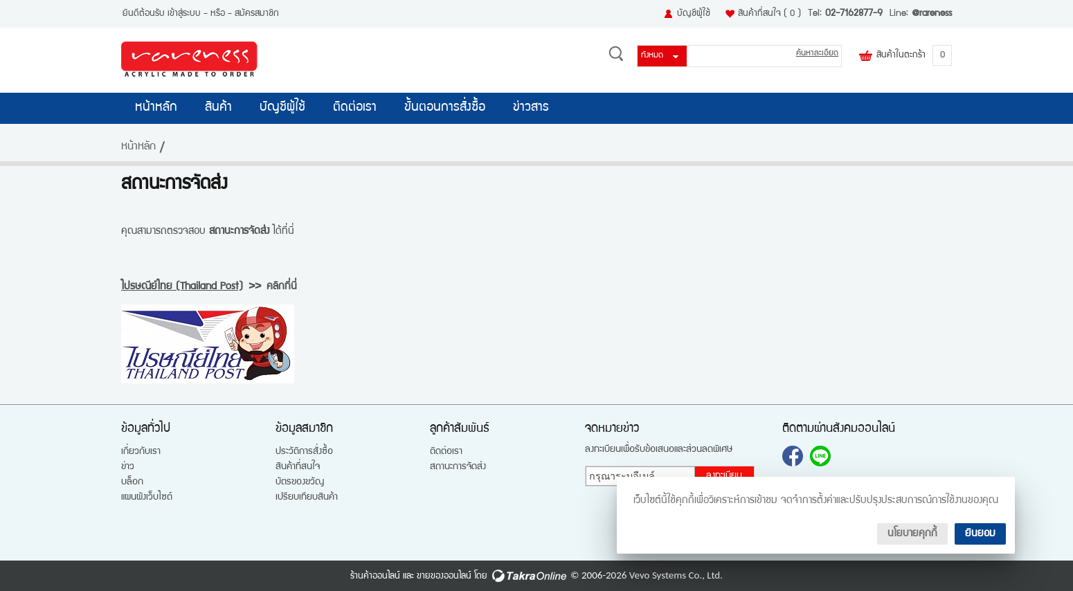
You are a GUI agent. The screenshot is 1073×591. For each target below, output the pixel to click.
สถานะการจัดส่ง (458, 467)
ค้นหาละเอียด (817, 53)
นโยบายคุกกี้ (912, 533)
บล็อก (132, 482)
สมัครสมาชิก (257, 14)
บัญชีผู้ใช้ (693, 14)
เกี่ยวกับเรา (141, 452)
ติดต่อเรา (355, 107)
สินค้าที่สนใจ (769, 14)
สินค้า (218, 107)
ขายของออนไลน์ (444, 576)
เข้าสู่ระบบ (184, 14)
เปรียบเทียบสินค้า (307, 497)
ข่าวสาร (531, 107)
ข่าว (127, 467)
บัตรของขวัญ (300, 482)
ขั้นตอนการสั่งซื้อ (444, 107)
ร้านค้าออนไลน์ (375, 576)
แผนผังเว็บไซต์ (146, 497)
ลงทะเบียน (724, 476)
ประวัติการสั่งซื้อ (304, 452)
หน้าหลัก (156, 107)
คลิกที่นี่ (282, 286)
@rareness (932, 14)
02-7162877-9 (854, 14)
